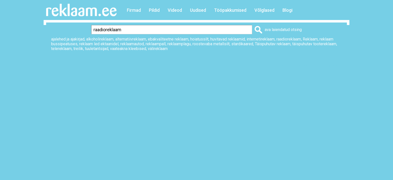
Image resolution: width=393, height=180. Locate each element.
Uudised (198, 10)
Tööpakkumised (230, 10)
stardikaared (242, 44)
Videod (175, 10)
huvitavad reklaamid (227, 39)
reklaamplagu (179, 44)
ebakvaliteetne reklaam (168, 39)
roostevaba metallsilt (211, 44)
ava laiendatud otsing (283, 29)
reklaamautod (132, 44)
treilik (78, 48)
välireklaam (158, 48)
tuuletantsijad (96, 48)
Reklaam (310, 39)
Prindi (259, 65)
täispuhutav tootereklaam (314, 44)
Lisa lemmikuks (292, 65)
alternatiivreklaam (130, 39)
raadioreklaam (288, 39)
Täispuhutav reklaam (272, 44)
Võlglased (264, 10)
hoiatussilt (199, 39)
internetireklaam (261, 39)
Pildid (154, 10)
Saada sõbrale (333, 65)
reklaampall (156, 44)
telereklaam (61, 48)
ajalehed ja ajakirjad (67, 39)
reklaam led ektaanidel (99, 44)
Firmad (134, 10)
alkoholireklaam (100, 39)
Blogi (287, 10)
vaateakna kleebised (128, 48)
